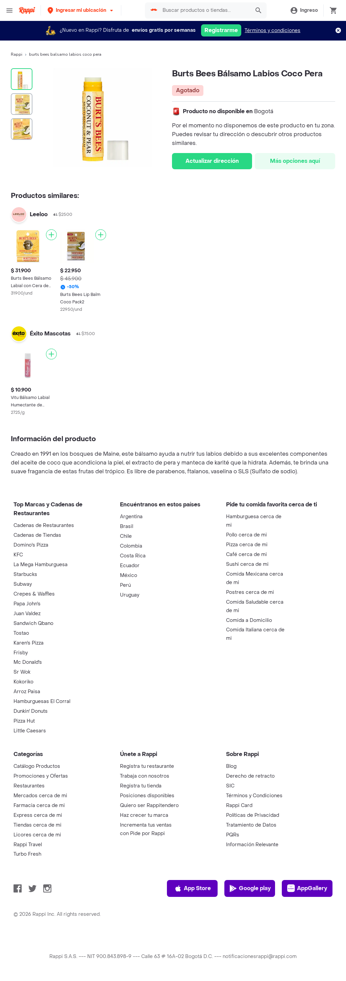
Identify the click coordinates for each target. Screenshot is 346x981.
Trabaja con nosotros (144, 776)
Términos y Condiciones (254, 796)
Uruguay (129, 595)
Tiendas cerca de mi (37, 825)
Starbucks (25, 574)
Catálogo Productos (37, 766)
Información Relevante (252, 844)
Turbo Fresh (27, 854)
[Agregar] (51, 234)
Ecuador (130, 565)
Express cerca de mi (38, 815)
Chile (126, 536)
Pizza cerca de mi (247, 545)
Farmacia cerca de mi (39, 805)
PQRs (232, 835)
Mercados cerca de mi (40, 796)
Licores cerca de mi (37, 835)
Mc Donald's (28, 662)
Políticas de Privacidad (252, 815)
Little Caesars (30, 731)
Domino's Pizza (31, 545)
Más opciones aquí (295, 161)
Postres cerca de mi (250, 592)
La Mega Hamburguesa (41, 564)
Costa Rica (133, 556)
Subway (23, 584)
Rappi (16, 54)
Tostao (21, 633)
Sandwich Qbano (33, 623)
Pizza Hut (24, 721)
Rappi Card (239, 805)
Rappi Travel (28, 844)
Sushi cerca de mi (247, 564)
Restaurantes (29, 786)
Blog (231, 766)
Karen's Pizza (29, 643)
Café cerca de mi (246, 554)
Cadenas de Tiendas (37, 535)
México (128, 575)
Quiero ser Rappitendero (149, 805)
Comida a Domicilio (249, 620)
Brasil (126, 526)
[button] (81, 10)
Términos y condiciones (272, 30)
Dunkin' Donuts (31, 711)
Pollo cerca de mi (246, 535)
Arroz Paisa (27, 691)
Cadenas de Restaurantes (44, 525)
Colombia (131, 546)
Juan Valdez (27, 613)
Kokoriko (23, 682)
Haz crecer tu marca (144, 815)
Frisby (21, 653)
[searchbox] (204, 10)
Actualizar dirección (212, 161)
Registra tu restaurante (147, 766)
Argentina (131, 516)
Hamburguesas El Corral (42, 701)
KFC (18, 555)
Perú (125, 585)
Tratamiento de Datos (251, 825)
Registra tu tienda (141, 786)
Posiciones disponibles (147, 796)
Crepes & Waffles (34, 594)
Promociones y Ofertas (41, 776)
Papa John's (27, 604)
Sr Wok (22, 672)
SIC (230, 786)
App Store (192, 888)
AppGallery (307, 888)
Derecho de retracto (250, 776)
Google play (250, 888)
